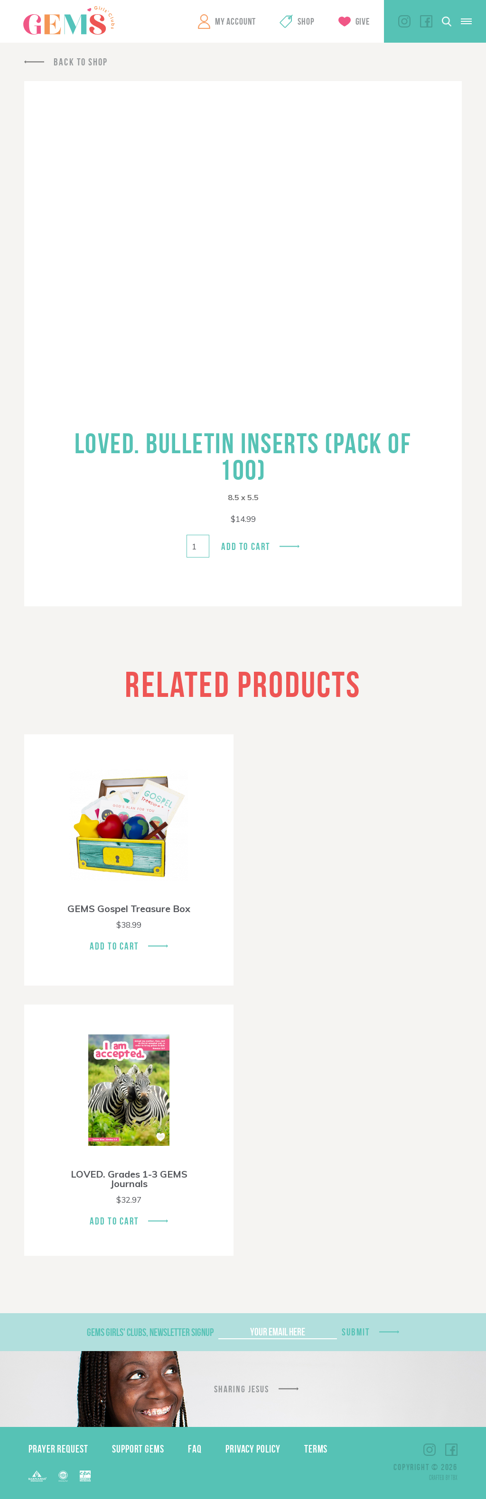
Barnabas (37, 1476)
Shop (306, 21)
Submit (356, 1332)
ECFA (63, 1476)
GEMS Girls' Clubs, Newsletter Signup (150, 1332)
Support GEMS (138, 1448)
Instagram (404, 21)
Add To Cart (114, 946)
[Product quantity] (198, 546)
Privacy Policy (252, 1448)
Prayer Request (58, 1448)
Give (362, 21)
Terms (316, 1448)
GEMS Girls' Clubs (68, 20)
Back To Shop (81, 62)
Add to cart (245, 546)
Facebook (426, 21)
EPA (85, 1476)
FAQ (195, 1448)
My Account (235, 21)
